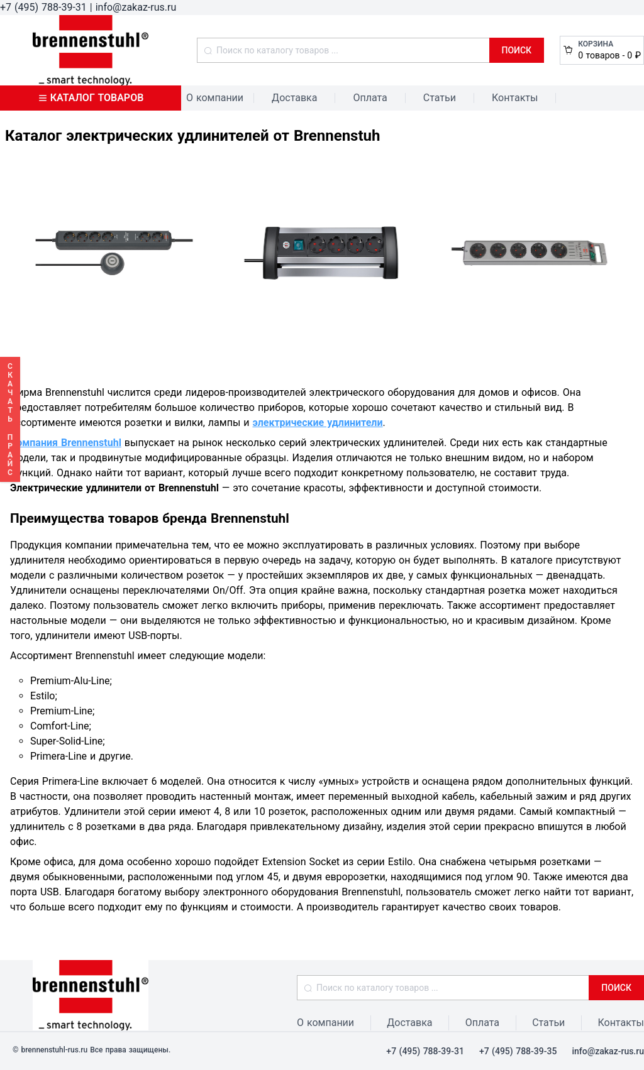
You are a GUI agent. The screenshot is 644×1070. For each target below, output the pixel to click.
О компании (214, 98)
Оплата (370, 98)
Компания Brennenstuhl (65, 443)
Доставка (294, 98)
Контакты (515, 98)
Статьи (439, 98)
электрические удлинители (317, 423)
